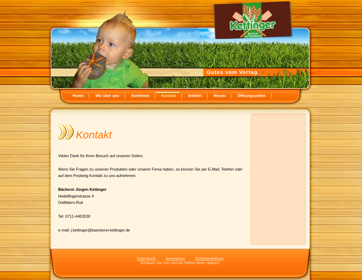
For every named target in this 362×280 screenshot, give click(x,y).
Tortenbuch (146, 258)
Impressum (175, 258)
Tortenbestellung (209, 258)
